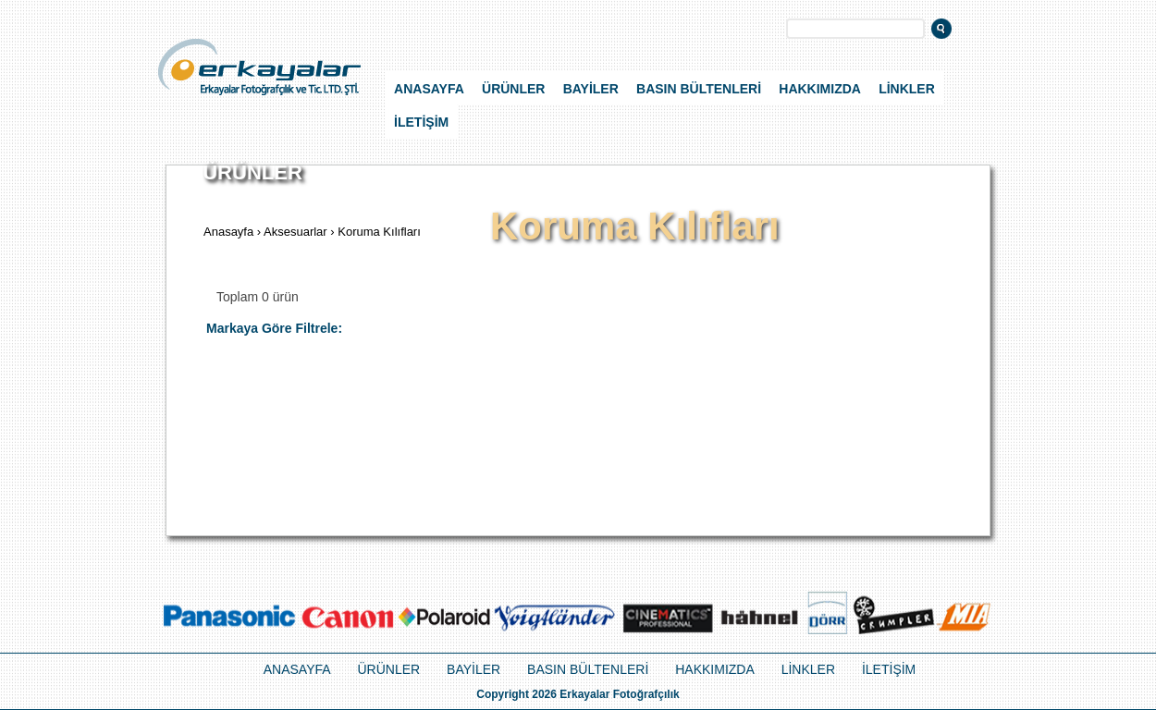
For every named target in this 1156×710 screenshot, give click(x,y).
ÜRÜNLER (513, 88)
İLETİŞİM (421, 122)
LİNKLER (907, 88)
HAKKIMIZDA (820, 88)
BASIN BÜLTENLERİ (698, 88)
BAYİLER (591, 88)
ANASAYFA (429, 88)
